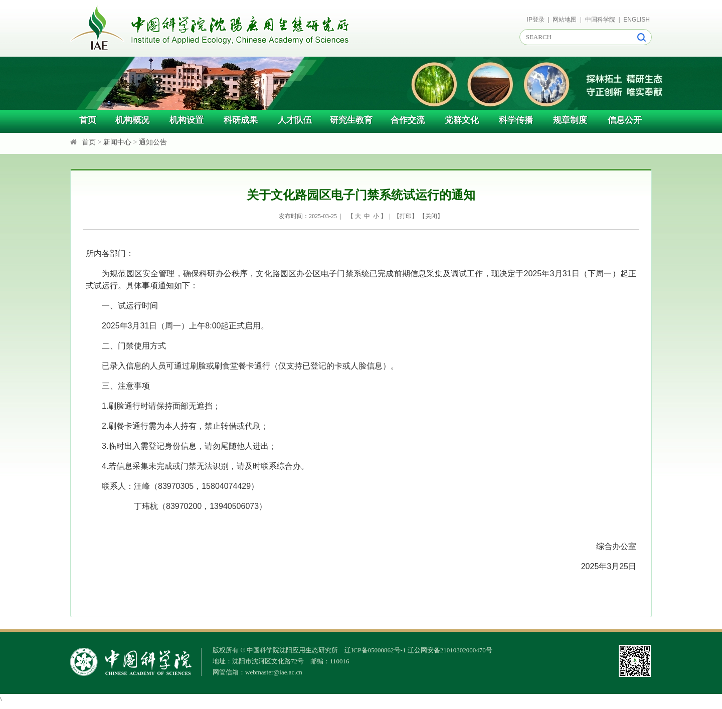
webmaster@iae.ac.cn (273, 672)
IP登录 (536, 19)
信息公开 (625, 120)
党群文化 (462, 120)
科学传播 (516, 120)
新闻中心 (117, 142)
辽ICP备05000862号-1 (375, 650)
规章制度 (570, 120)
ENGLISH (636, 19)
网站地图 (565, 19)
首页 (87, 120)
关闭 (431, 216)
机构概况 (132, 120)
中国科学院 (600, 19)
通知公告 (153, 142)
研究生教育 (351, 120)
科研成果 (241, 120)
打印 (406, 216)
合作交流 (408, 120)
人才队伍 (295, 120)
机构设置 (186, 120)
